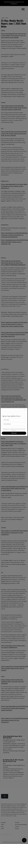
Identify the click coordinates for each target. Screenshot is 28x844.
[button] (25, 410)
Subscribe (14, 433)
